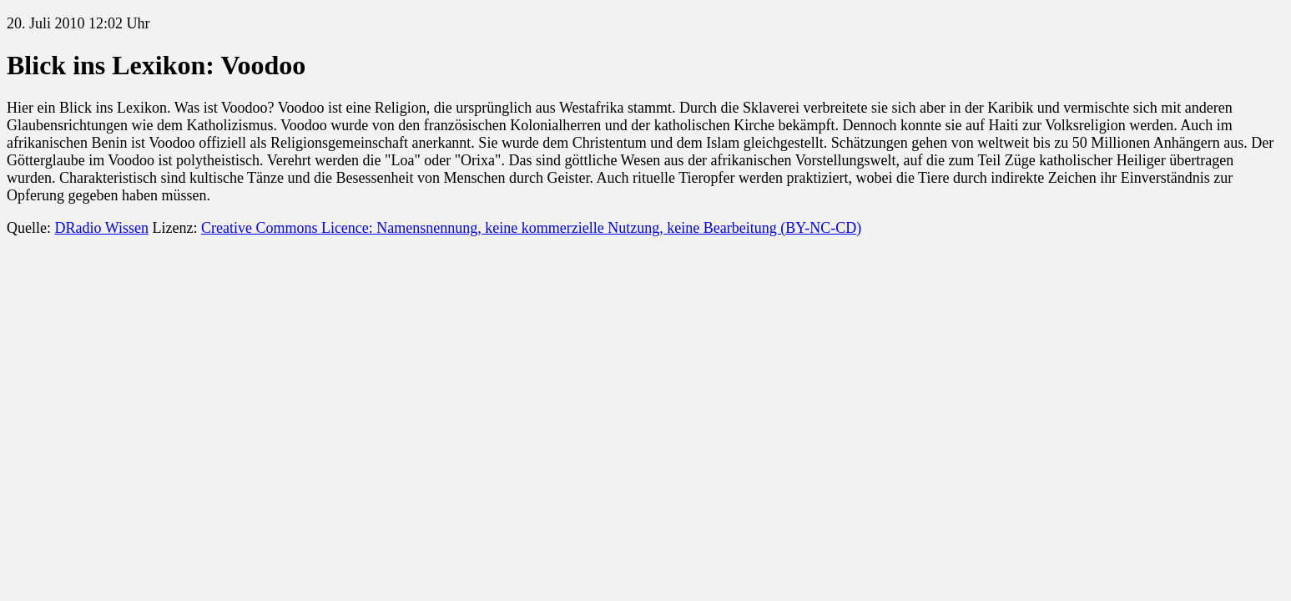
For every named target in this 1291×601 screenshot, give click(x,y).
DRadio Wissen (101, 228)
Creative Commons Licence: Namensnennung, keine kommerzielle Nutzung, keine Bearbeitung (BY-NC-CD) (531, 228)
